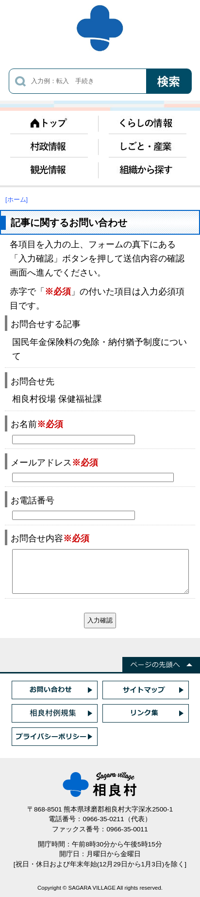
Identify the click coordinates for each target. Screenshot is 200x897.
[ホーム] (16, 199)
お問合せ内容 (50, 538)
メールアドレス (54, 462)
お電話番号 (32, 500)
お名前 (37, 424)
